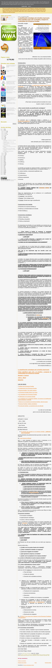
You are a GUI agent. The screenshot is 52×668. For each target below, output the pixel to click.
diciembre (4, 131)
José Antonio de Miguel (25, 438)
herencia (31, 655)
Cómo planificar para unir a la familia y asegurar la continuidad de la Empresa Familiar (34, 372)
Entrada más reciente (22, 662)
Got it (29, 6)
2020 (3, 160)
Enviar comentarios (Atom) (29, 665)
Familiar (21, 655)
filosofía (24, 655)
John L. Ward (22, 377)
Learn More (24, 6)
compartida (25, 654)
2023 (3, 157)
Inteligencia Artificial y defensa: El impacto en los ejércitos (11, 114)
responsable (45, 655)
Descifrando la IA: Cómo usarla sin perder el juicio (10, 103)
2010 (3, 171)
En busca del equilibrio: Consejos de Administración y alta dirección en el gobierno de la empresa (11, 109)
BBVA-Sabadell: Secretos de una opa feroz (10, 92)
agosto (4, 135)
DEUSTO (20, 380)
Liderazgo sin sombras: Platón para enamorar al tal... (8, 142)
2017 (3, 163)
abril (4, 139)
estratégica (47, 654)
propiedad (41, 655)
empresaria (44, 654)
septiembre (5, 134)
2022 (3, 158)
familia (19, 655)
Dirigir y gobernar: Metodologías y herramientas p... (8, 151)
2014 (3, 166)
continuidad (34, 654)
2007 (3, 174)
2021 (3, 159)
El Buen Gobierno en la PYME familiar (9, 148)
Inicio (36, 662)
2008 (3, 173)
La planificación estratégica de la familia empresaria (33, 369)
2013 (3, 167)
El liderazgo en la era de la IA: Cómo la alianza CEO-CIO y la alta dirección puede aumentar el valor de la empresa (11, 99)
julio (4, 136)
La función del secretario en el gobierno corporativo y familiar (11, 66)
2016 (3, 164)
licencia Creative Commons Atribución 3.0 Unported (8, 180)
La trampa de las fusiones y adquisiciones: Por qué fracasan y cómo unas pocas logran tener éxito (11, 82)
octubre (4, 133)
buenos (22, 654)
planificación (34, 655)
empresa (40, 654)
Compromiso (30, 654)
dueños (37, 654)
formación (27, 655)
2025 (3, 130)
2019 (3, 161)
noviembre (5, 132)
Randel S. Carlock (23, 375)
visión (48, 655)
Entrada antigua (48, 662)
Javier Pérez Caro (11, 17)
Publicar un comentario (22, 660)
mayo (4, 138)
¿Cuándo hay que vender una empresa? (10, 76)
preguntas (24, 523)
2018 (3, 162)
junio (4, 137)
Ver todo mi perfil (10, 18)
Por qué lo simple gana (6, 145)
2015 (3, 165)
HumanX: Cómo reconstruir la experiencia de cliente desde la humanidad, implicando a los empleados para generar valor (11, 88)
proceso (38, 655)
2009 (3, 172)
